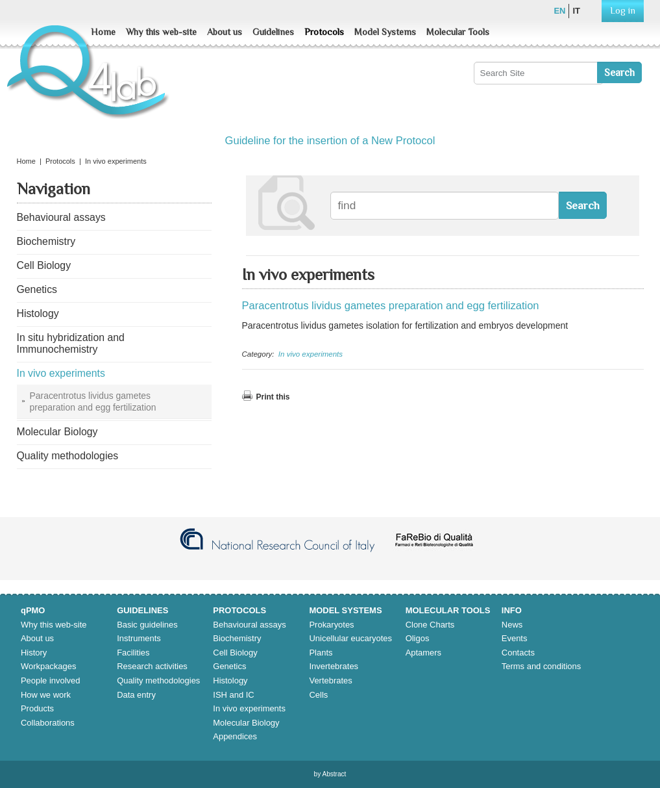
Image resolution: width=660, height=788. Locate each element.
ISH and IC (233, 695)
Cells (318, 695)
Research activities (152, 666)
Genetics (229, 666)
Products (37, 708)
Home (103, 32)
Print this (273, 396)
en (559, 11)
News (512, 624)
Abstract (334, 774)
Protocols (324, 32)
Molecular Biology (246, 723)
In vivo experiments (310, 354)
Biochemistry (237, 638)
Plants (320, 652)
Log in (622, 10)
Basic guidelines (147, 624)
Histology (230, 680)
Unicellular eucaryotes (350, 638)
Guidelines (273, 32)
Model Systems (385, 32)
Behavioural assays (249, 624)
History (34, 652)
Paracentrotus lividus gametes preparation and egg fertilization (390, 305)
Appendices (235, 736)
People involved (50, 680)
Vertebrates (330, 680)
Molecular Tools (457, 32)
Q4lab (90, 78)
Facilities (133, 652)
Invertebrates (333, 666)
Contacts (518, 652)
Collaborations (48, 723)
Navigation (53, 189)
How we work (46, 695)
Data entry (136, 695)
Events (515, 638)
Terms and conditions (541, 666)
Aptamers (423, 652)
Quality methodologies (158, 680)
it (576, 11)
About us (224, 32)
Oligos (418, 638)
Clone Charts (430, 624)
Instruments (139, 638)
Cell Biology (235, 652)
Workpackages (48, 666)
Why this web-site (161, 32)
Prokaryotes (331, 624)
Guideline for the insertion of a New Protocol (330, 140)
